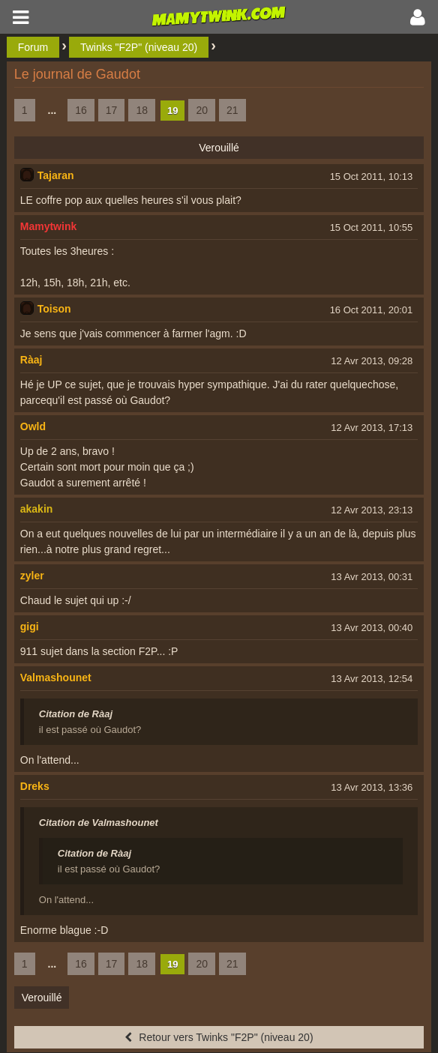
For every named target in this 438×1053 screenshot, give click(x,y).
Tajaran (56, 175)
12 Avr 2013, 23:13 (371, 510)
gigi (29, 627)
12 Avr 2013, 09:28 (371, 360)
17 (112, 110)
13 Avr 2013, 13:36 (371, 787)
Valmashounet (56, 678)
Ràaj (31, 360)
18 (142, 110)
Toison (54, 309)
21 (232, 110)
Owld (33, 426)
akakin (36, 509)
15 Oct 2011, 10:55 (371, 227)
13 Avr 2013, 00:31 (371, 576)
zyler (32, 576)
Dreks (35, 786)
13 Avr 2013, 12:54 (371, 678)
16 (81, 110)
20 (202, 110)
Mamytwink (48, 226)
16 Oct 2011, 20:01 (371, 310)
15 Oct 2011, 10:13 (371, 176)
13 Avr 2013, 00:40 (371, 627)
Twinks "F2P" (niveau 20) (138, 47)
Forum (33, 47)
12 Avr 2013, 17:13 (371, 427)
